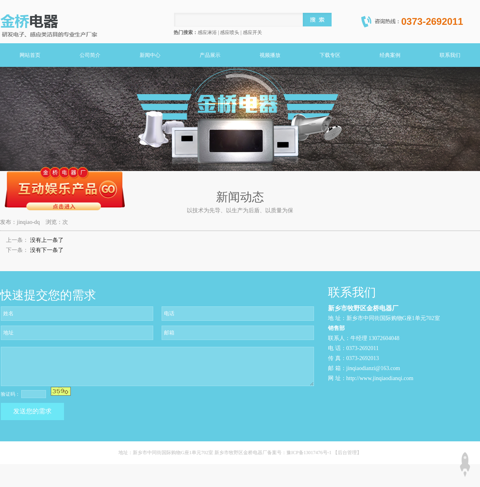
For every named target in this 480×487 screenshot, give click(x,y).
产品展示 (210, 55)
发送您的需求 (32, 411)
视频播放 (270, 55)
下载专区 (330, 55)
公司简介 (90, 55)
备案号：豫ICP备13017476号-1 (300, 452)
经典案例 (390, 55)
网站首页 (30, 55)
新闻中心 (150, 55)
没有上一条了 (47, 240)
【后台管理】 (347, 452)
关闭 (120, 163)
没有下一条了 (47, 250)
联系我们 (450, 55)
